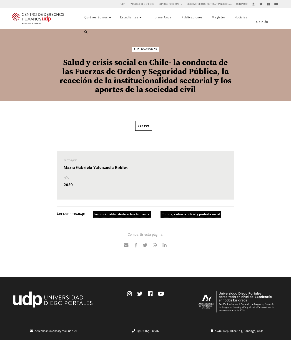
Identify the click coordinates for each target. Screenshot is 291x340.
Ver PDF (144, 126)
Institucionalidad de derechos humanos (121, 214)
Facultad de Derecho (142, 3)
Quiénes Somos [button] (97, 17)
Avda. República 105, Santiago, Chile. (237, 331)
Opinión (262, 22)
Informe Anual (161, 17)
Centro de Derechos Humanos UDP (38, 18)
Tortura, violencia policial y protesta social (191, 214)
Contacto (242, 3)
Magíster (218, 17)
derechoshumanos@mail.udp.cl (53, 331)
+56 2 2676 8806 (145, 331)
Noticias (240, 17)
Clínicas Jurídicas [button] (170, 3)
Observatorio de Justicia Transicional (209, 3)
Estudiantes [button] (130, 17)
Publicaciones (192, 17)
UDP (122, 3)
